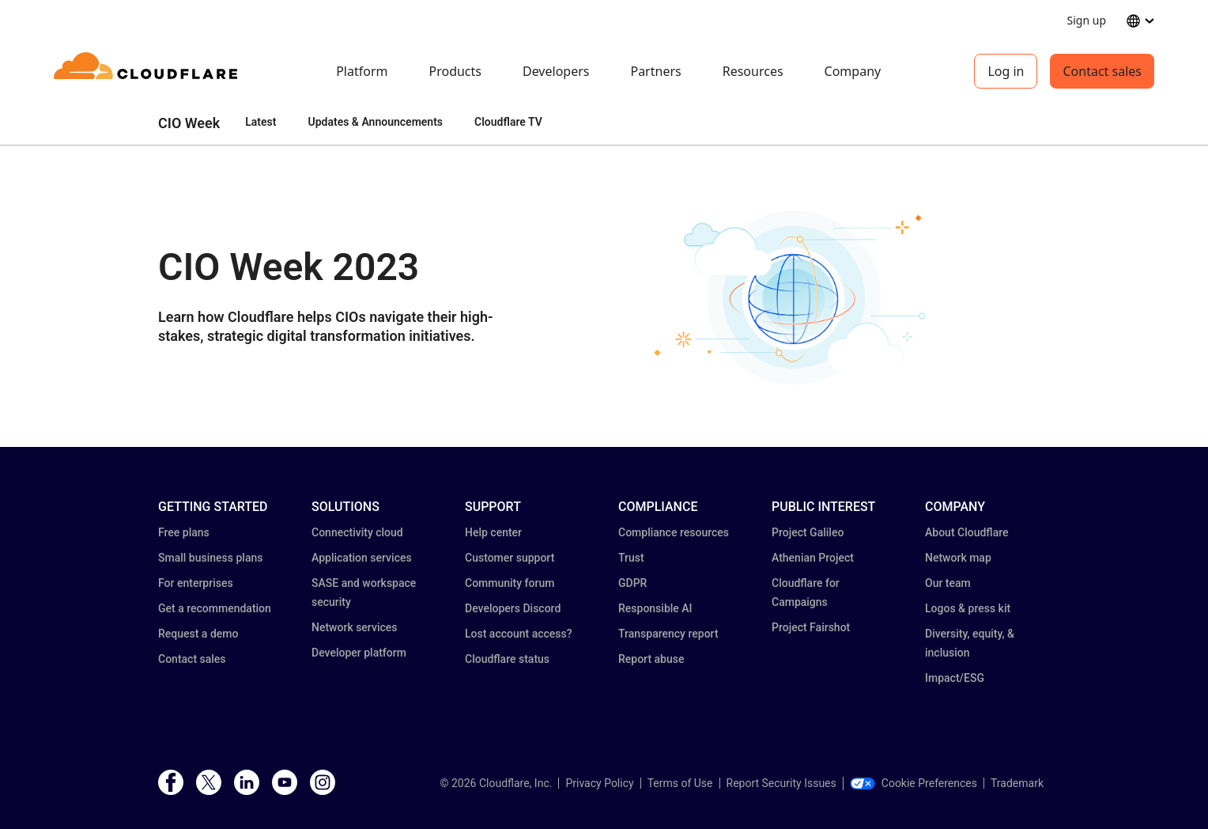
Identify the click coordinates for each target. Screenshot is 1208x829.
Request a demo (198, 633)
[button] (795, 296)
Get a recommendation (214, 608)
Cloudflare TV (508, 121)
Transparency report (668, 633)
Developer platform (358, 652)
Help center (493, 532)
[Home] (148, 71)
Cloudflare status (507, 659)
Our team (948, 583)
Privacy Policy (599, 783)
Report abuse (651, 659)
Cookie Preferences (913, 783)
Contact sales (1102, 71)
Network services (354, 627)
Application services (361, 557)
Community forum (509, 583)
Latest (260, 121)
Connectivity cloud (357, 532)
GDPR (632, 583)
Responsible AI (655, 608)
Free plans (184, 532)
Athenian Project (813, 557)
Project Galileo (808, 532)
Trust (631, 557)
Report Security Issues (781, 783)
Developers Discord (513, 608)
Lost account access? (518, 633)
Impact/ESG (954, 678)
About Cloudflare (967, 532)
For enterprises (195, 583)
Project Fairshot (811, 627)
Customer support (509, 557)
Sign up (1086, 20)
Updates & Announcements (375, 121)
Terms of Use (680, 783)
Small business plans (210, 557)
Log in (1005, 71)
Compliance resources (673, 532)
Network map (958, 557)
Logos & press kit (967, 608)
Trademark (1017, 783)
